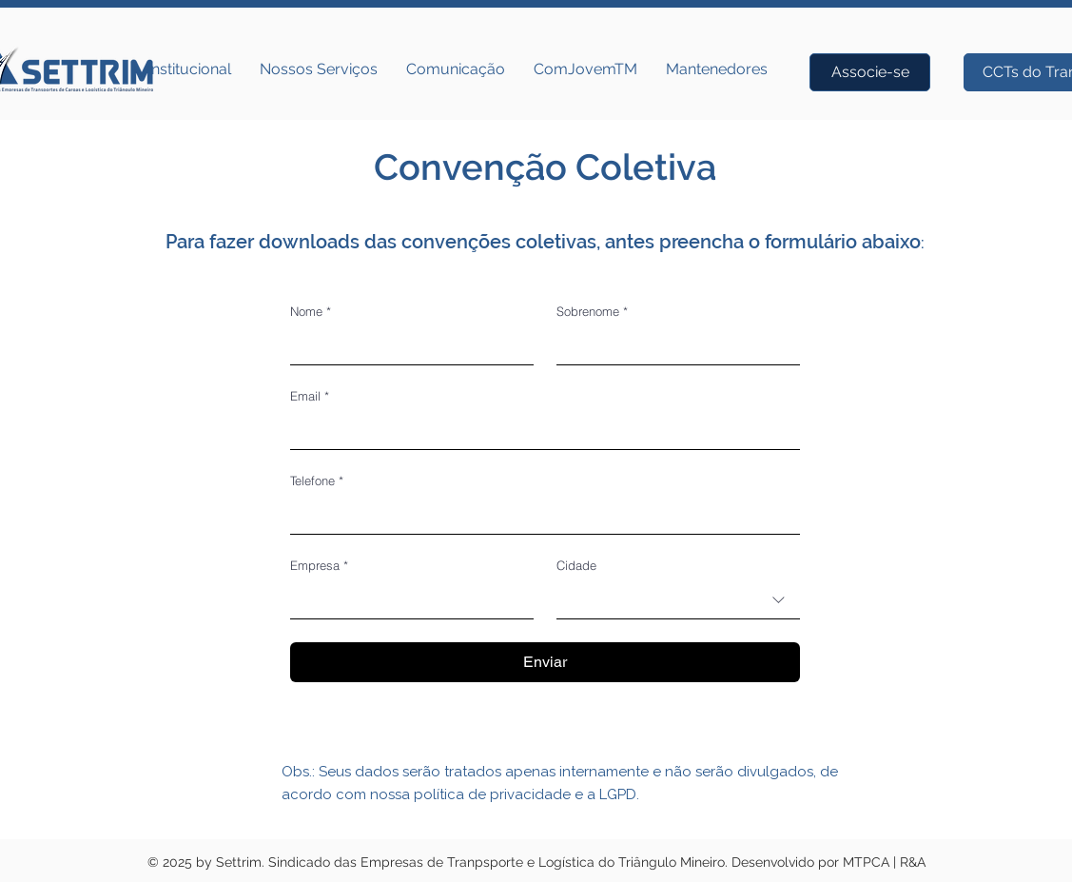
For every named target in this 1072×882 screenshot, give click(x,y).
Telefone (316, 480)
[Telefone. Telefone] (539, 515)
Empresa (319, 565)
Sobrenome (592, 311)
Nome (310, 311)
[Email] (539, 430)
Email (309, 395)
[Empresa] (406, 599)
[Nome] (406, 345)
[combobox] (678, 599)
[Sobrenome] (672, 345)
